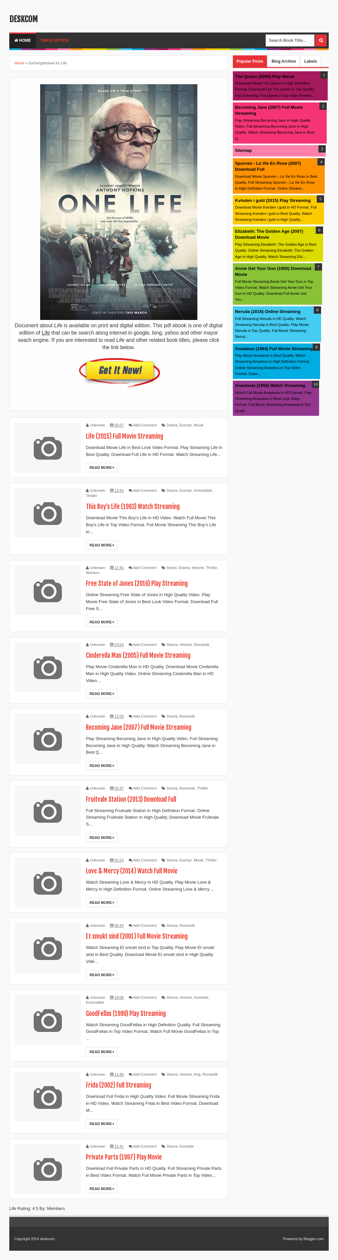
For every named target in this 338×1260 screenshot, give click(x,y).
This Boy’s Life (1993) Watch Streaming (136, 506)
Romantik (201, 645)
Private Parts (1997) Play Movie (126, 1157)
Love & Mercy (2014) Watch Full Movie (133, 871)
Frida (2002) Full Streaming (121, 1085)
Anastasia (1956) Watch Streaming (270, 385)
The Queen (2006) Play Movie (265, 76)
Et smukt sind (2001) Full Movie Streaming (140, 936)
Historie (198, 568)
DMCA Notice (55, 40)
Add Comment (145, 425)
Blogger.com (314, 1239)
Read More (102, 468)
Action (172, 568)
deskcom (23, 19)
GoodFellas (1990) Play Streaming (129, 1013)
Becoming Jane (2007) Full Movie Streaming (142, 727)
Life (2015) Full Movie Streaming (127, 436)
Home (22, 40)
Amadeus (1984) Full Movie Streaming (274, 348)
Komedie (201, 997)
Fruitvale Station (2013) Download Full (135, 799)
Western (93, 573)
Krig (197, 1074)
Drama (172, 425)
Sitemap (243, 150)
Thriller (91, 496)
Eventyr (185, 425)
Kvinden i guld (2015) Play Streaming (273, 200)
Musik (199, 425)
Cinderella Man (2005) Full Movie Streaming (142, 655)
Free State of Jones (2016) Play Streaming (140, 583)
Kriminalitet (203, 490)
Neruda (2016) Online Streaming (268, 311)
